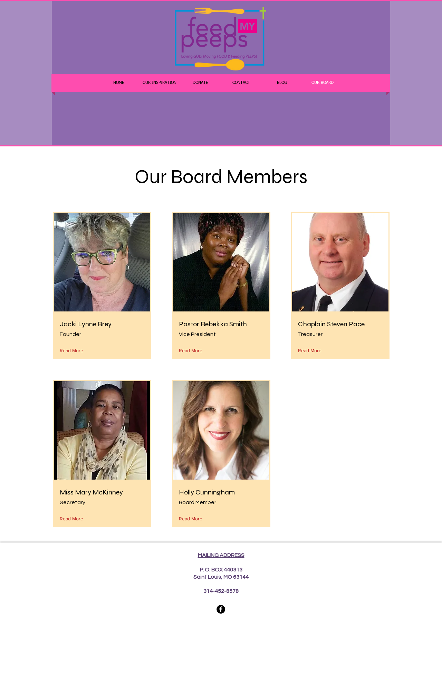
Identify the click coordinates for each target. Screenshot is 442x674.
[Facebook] (221, 609)
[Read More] (73, 351)
